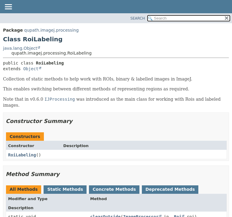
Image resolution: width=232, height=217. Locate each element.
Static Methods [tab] (65, 189)
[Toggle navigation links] (8, 7)
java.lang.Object (20, 48)
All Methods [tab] (24, 189)
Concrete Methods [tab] (114, 189)
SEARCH (137, 18)
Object (30, 68)
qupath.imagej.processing (51, 30)
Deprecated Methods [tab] (170, 189)
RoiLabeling (22, 155)
